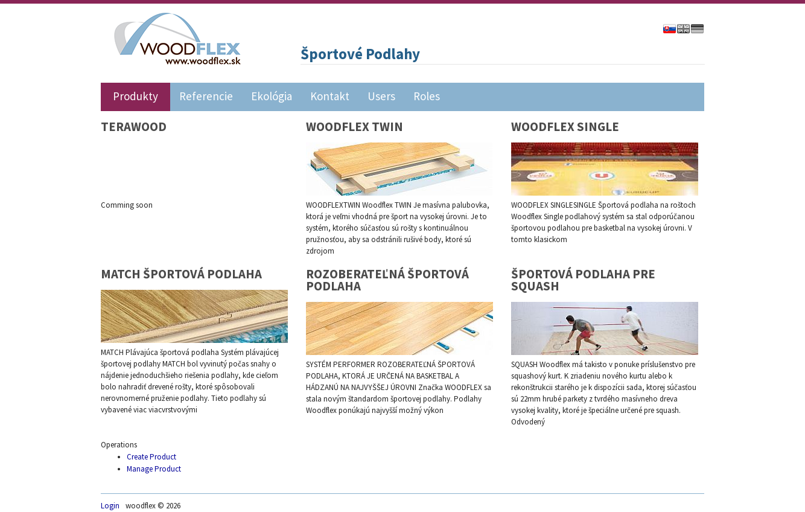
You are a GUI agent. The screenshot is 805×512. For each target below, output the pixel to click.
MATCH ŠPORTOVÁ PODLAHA (181, 274)
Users (381, 95)
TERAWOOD (134, 127)
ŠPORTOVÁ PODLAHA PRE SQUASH (583, 280)
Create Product (151, 457)
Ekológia (271, 95)
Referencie (206, 95)
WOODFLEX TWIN (354, 127)
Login (110, 506)
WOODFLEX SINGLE (565, 127)
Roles (426, 95)
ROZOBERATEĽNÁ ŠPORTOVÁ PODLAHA (387, 280)
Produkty (135, 95)
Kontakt (329, 95)
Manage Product (154, 469)
